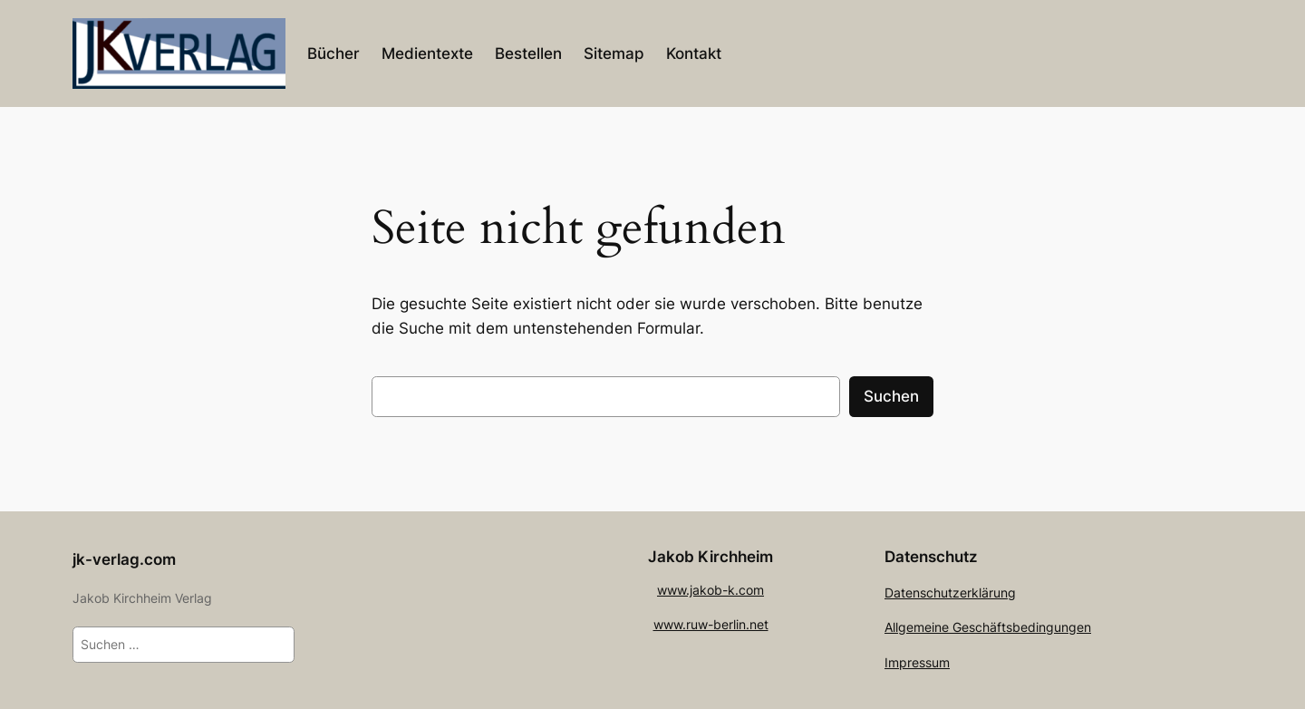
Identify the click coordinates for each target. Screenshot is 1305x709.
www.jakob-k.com (710, 589)
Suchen (891, 396)
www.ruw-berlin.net (710, 624)
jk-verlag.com (124, 559)
